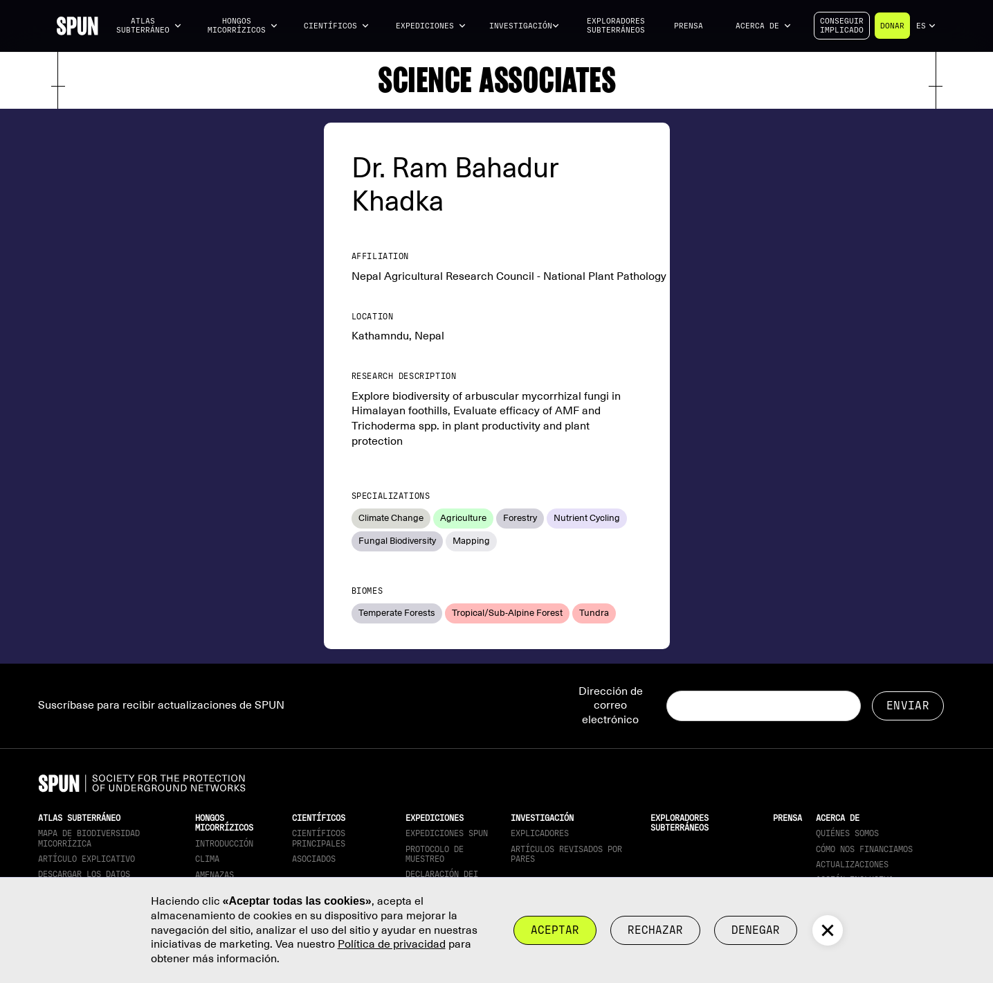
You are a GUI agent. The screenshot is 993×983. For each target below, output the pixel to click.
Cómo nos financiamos (864, 849)
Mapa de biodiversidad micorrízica (89, 838)
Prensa (688, 25)
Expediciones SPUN (447, 833)
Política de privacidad (392, 944)
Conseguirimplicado (842, 26)
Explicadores (540, 833)
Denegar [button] (755, 930)
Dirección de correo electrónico (611, 705)
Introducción (224, 844)
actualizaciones (852, 864)
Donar (892, 25)
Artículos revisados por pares (566, 854)
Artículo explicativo (86, 859)
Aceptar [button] (555, 930)
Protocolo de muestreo (435, 854)
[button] (148, 26)
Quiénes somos (847, 833)
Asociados (314, 859)
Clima (207, 859)
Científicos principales (318, 838)
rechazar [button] (655, 930)
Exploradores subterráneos (616, 26)
